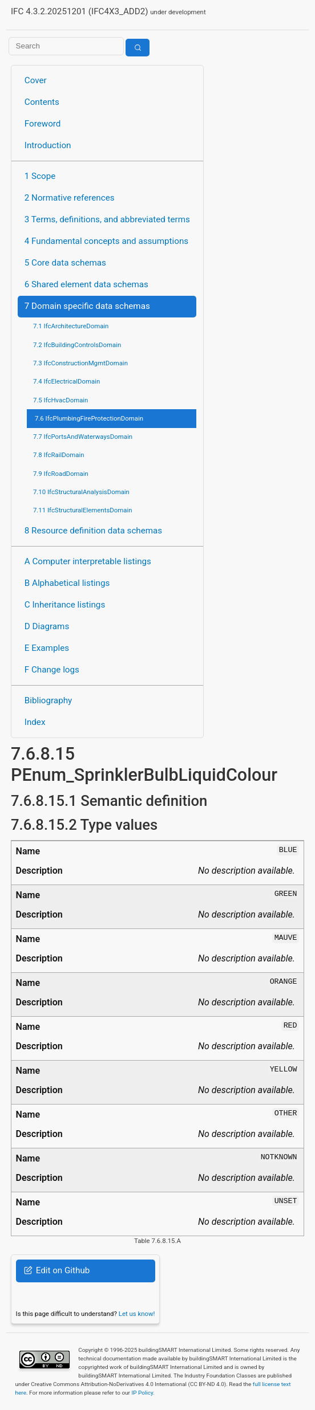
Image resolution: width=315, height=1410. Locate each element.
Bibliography (48, 700)
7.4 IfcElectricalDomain (66, 381)
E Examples (47, 648)
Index (35, 722)
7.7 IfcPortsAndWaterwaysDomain (82, 437)
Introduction (48, 145)
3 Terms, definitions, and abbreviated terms (107, 219)
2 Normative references (70, 198)
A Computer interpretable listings (88, 561)
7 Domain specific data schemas (87, 306)
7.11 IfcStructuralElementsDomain (82, 510)
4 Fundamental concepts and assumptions (106, 241)
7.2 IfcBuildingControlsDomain (77, 345)
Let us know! (137, 1314)
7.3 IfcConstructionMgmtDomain (80, 363)
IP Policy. (142, 1392)
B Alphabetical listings (67, 583)
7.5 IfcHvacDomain (60, 400)
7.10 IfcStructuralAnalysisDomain (81, 492)
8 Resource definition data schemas (93, 530)
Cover (36, 80)
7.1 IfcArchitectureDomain (70, 326)
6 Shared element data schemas (86, 284)
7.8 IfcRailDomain (58, 455)
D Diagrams (47, 626)
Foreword (43, 124)
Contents (42, 102)
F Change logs (52, 670)
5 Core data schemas (65, 263)
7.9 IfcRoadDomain (60, 474)
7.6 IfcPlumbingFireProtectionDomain (89, 418)
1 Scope (40, 176)
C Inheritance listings (65, 605)
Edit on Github (57, 1270)
